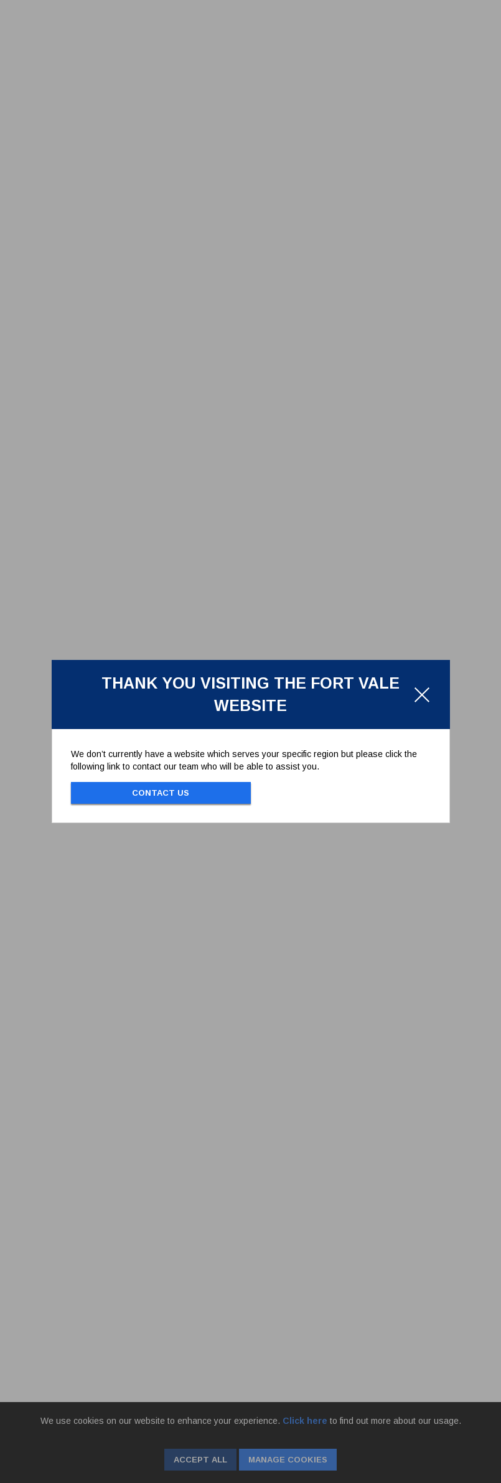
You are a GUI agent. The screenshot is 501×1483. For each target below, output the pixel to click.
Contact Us (160, 793)
